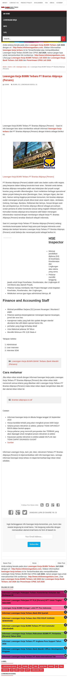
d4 (12, 670)
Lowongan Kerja (10, 20)
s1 (36, 84)
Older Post (61, 563)
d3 (19, 84)
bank (51, 666)
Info (5, 26)
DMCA (52, 2)
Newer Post (7, 563)
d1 (22, 670)
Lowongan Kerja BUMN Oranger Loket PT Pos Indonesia (26, 608)
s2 (56, 666)
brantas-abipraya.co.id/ (22, 400)
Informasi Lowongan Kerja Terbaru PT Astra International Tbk (29, 656)
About (4, 2)
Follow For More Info (29, 505)
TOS (46, 2)
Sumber (10, 442)
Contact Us (14, 2)
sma (35, 666)
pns (61, 666)
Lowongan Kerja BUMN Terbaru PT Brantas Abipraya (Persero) (28, 177)
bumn (15, 84)
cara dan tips (37, 670)
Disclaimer (38, 2)
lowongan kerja (28, 84)
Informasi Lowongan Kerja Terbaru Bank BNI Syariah (25, 613)
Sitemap (59, 2)
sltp (27, 670)
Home (6, 13)
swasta (5, 670)
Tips (5, 32)
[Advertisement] (25, 105)
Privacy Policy (26, 2)
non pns (43, 666)
